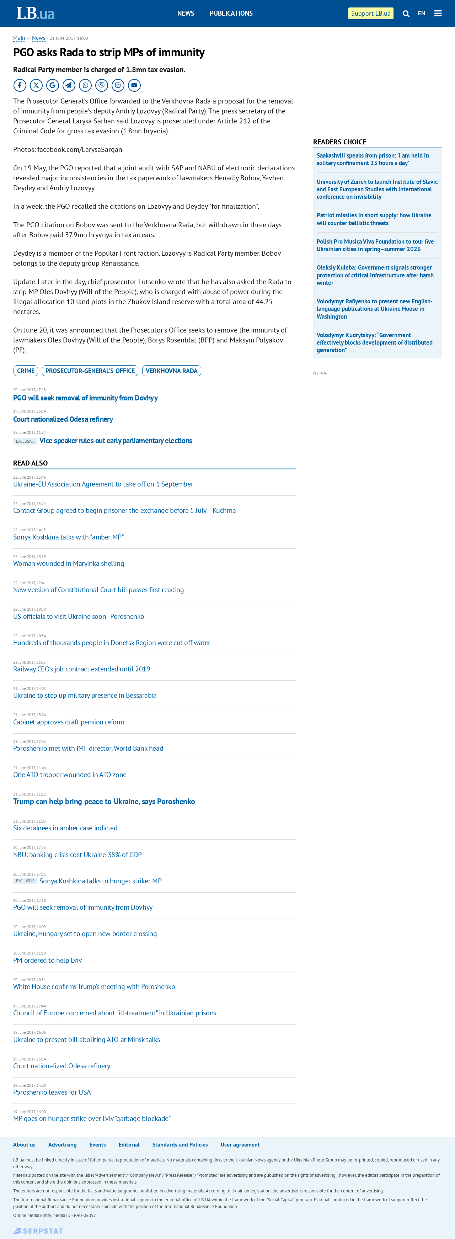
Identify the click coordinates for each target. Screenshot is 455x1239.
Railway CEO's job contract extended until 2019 (81, 669)
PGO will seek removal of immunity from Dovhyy (85, 398)
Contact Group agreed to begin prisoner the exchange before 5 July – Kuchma (124, 510)
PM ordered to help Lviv (47, 960)
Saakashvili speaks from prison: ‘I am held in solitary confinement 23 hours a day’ (373, 159)
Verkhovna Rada (172, 371)
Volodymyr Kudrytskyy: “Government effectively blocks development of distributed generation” (375, 342)
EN (421, 13)
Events (98, 1144)
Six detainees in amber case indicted (65, 828)
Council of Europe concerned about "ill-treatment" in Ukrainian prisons (114, 1012)
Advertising (62, 1144)
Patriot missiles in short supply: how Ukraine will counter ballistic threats (374, 219)
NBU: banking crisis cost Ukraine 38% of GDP (77, 854)
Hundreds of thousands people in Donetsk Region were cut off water (111, 642)
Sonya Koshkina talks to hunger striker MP (87, 881)
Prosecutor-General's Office (90, 371)
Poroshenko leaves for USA (52, 1092)
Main (19, 37)
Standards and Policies (180, 1144)
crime (25, 371)
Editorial (129, 1144)
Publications (231, 13)
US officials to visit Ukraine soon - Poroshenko (78, 616)
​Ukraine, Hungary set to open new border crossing (85, 933)
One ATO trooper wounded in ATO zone (70, 774)
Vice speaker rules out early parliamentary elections (102, 440)
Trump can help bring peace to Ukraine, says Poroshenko (104, 801)
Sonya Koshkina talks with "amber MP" (68, 537)
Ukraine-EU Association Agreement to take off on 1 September (103, 484)
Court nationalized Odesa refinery (63, 419)
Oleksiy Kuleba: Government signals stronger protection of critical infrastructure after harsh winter (375, 275)
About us (24, 1144)
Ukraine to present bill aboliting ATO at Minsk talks (86, 1039)
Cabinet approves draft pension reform (68, 722)
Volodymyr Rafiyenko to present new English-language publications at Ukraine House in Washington (375, 308)
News (185, 13)
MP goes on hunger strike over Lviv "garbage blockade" (92, 1118)
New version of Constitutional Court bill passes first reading (98, 589)
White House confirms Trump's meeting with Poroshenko (94, 986)
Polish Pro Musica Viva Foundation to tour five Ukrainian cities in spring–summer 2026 (375, 245)
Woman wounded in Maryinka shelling (68, 563)
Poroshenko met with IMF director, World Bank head (88, 748)
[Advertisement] (366, 78)
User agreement (240, 1144)
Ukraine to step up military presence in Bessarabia (85, 695)
